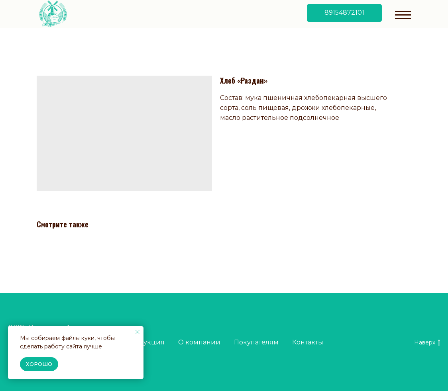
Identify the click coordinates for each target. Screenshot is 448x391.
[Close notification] (137, 332)
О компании (199, 342)
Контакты (307, 342)
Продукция (145, 342)
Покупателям (256, 342)
